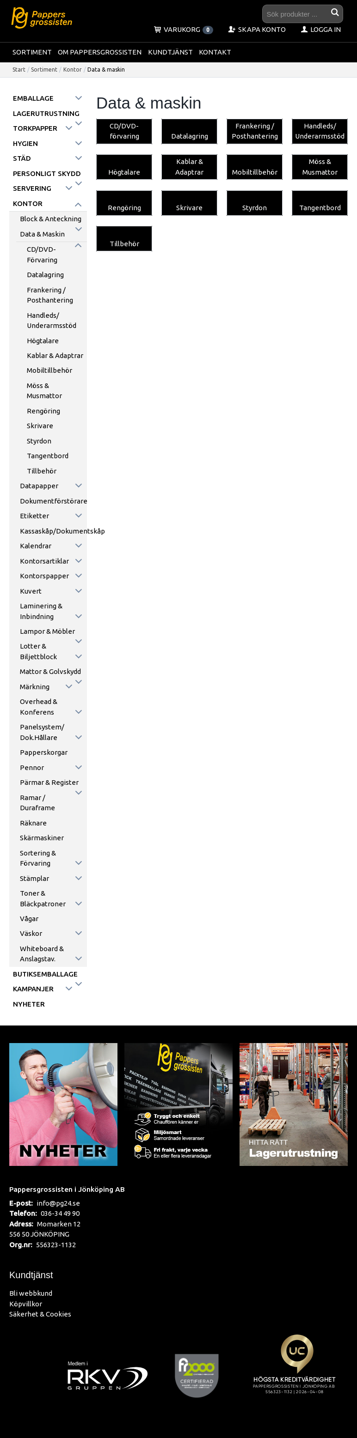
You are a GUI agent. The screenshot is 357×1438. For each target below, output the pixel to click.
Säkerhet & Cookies (40, 1314)
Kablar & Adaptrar (55, 355)
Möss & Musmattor (44, 391)
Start (18, 70)
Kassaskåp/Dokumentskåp (53, 531)
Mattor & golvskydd (50, 671)
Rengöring (43, 411)
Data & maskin (42, 234)
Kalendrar (35, 546)
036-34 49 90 (60, 1213)
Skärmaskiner (42, 838)
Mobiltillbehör (49, 370)
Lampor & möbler (47, 631)
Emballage (33, 98)
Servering (32, 188)
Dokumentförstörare (53, 501)
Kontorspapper (44, 576)
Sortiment (32, 52)
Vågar (29, 918)
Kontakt (215, 52)
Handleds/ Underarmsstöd (51, 320)
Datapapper (39, 486)
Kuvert (31, 591)
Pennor (32, 767)
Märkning (34, 687)
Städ (22, 158)
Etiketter (34, 516)
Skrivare (40, 426)
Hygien (25, 143)
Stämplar (34, 878)
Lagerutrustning (46, 113)
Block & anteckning (50, 219)
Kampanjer (33, 989)
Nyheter (29, 1004)
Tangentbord (47, 456)
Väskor (31, 933)
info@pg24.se (58, 1203)
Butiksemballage (45, 974)
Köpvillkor (25, 1304)
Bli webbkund (30, 1293)
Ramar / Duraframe (37, 803)
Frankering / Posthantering (50, 295)
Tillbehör (41, 471)
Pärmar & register (49, 782)
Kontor (72, 70)
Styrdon (39, 441)
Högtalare (43, 341)
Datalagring (45, 275)
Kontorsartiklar (44, 561)
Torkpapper (35, 128)
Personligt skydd (47, 173)
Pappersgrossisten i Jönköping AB (67, 1189)
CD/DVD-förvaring (42, 254)
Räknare (33, 823)
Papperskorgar (44, 752)
